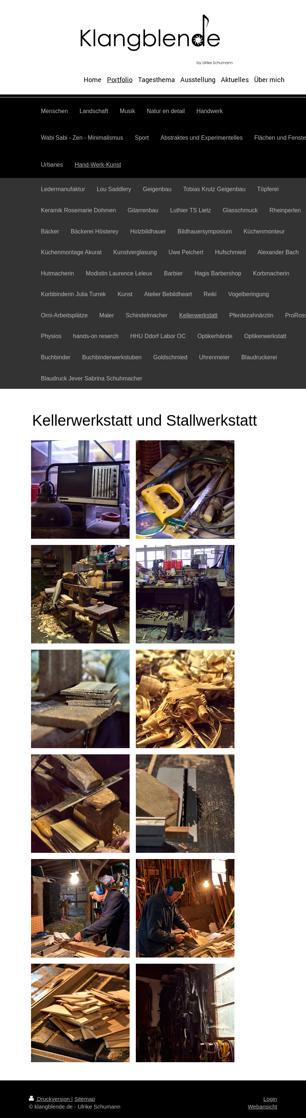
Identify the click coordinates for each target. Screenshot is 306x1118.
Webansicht (262, 1106)
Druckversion (50, 1099)
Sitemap (84, 1099)
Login (270, 1099)
